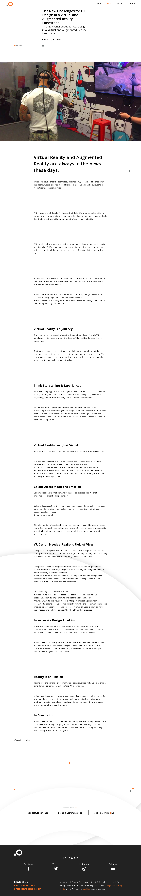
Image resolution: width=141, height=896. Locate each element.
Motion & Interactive (104, 812)
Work (99, 4)
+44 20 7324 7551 (24, 885)
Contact (131, 4)
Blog (109, 4)
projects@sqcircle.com (27, 888)
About (119, 4)
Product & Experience (37, 812)
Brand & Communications (70, 812)
